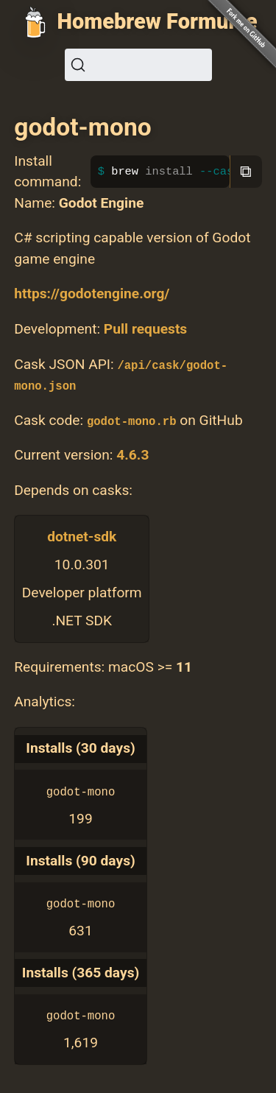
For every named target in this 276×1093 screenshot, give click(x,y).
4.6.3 (132, 454)
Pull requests (145, 328)
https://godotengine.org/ (91, 293)
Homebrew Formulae (157, 21)
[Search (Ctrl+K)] (138, 65)
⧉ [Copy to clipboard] (246, 171)
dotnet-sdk (81, 536)
